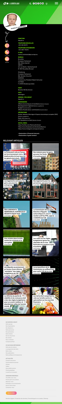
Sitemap (46, 398)
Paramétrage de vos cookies (35, 398)
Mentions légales (10, 398)
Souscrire (11, 393)
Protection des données (21, 398)
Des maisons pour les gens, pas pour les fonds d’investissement (43, 154)
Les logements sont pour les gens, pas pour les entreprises (14, 183)
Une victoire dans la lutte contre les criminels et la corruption (13, 240)
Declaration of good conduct (28, 135)
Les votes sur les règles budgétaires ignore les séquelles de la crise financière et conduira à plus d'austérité (43, 243)
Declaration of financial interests (29, 133)
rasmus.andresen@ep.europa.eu (28, 54)
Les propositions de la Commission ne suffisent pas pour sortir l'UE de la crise (43, 269)
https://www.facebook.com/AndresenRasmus (32, 127)
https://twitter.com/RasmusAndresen (29, 125)
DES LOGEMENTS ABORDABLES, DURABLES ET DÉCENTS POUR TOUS (15, 212)
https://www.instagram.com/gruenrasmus (31, 129)
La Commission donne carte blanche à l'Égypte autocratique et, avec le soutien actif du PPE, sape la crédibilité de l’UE (43, 214)
